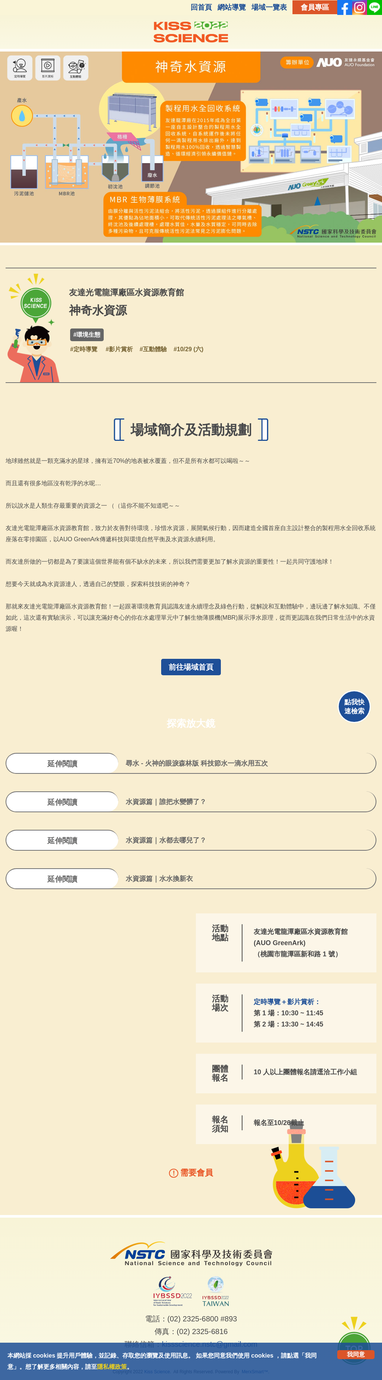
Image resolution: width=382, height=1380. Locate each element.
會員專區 (315, 7)
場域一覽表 (269, 7)
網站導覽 (231, 7)
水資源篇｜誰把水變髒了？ (166, 802)
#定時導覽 (83, 349)
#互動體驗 (153, 349)
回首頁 (201, 7)
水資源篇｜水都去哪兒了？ (166, 840)
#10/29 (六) (188, 349)
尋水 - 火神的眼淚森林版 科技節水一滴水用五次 (197, 763)
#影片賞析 (119, 349)
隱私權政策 (112, 1367)
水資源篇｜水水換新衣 (159, 878)
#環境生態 (87, 334)
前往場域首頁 (191, 667)
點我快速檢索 (354, 706)
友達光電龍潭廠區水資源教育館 (126, 292)
